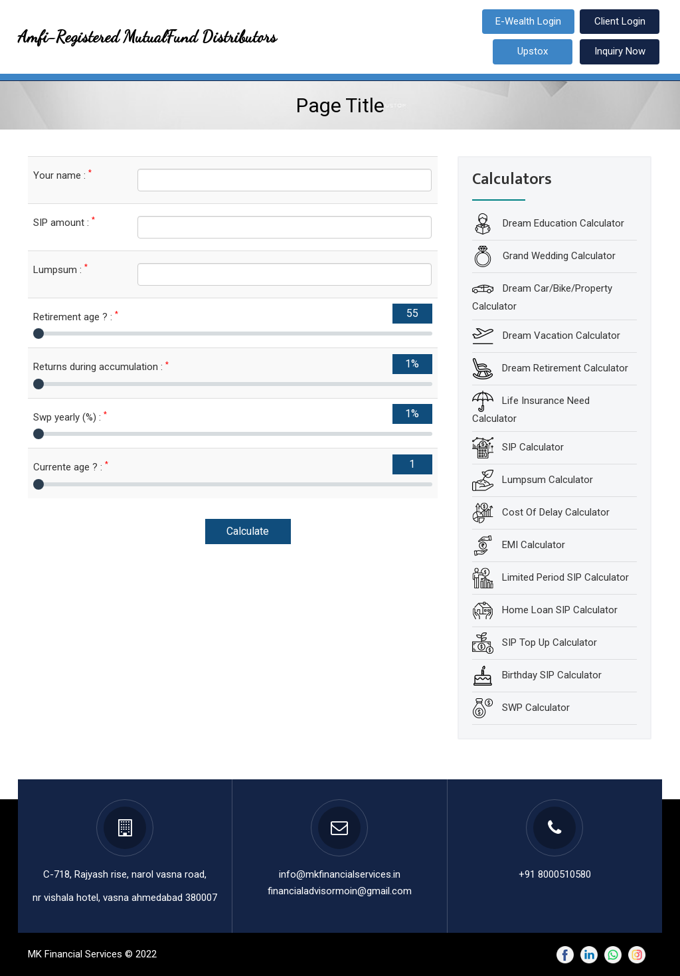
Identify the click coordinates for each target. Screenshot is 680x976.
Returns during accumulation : (101, 366)
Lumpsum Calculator (547, 480)
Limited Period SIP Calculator (565, 577)
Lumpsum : (60, 269)
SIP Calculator (533, 447)
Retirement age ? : (75, 316)
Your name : (62, 175)
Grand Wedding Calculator (558, 256)
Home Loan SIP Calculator (560, 610)
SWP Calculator (536, 708)
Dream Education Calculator (562, 223)
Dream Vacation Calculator (560, 335)
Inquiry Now (619, 51)
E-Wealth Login (528, 21)
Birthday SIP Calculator (552, 675)
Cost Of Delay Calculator (556, 512)
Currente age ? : (70, 466)
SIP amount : (64, 222)
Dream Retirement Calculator (565, 367)
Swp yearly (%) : (70, 417)
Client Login (619, 21)
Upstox (532, 51)
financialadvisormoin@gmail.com (340, 891)
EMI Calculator (533, 545)
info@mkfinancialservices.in (339, 874)
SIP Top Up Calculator (549, 642)
